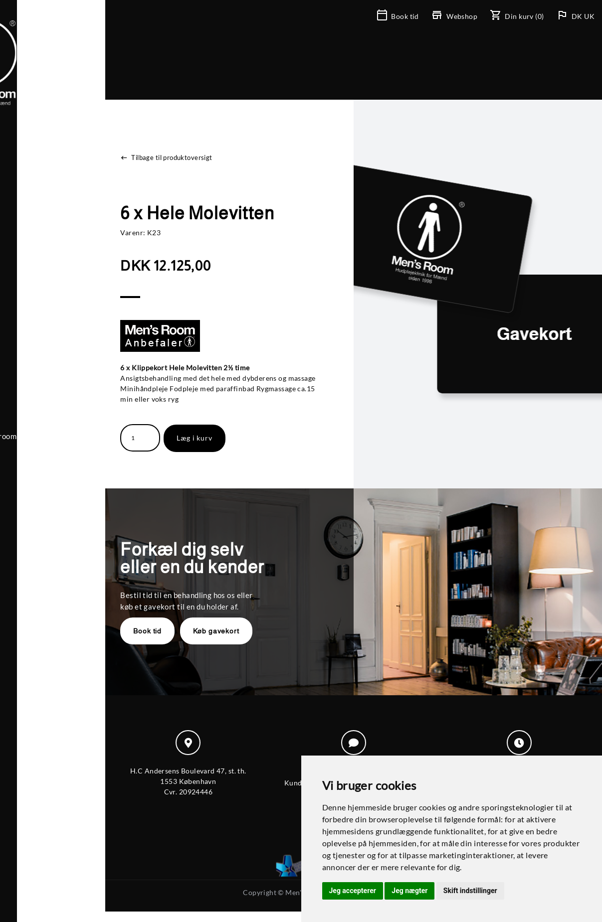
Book (398, 16)
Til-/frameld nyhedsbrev (73, 434)
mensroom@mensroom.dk (75, 423)
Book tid (192, 631)
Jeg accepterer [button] (352, 891)
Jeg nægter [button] (409, 891)
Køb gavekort (260, 631)
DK (578, 16)
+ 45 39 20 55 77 (60, 411)
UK (589, 16)
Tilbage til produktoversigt (210, 157)
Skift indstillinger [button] (470, 891)
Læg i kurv (238, 438)
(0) (518, 16)
